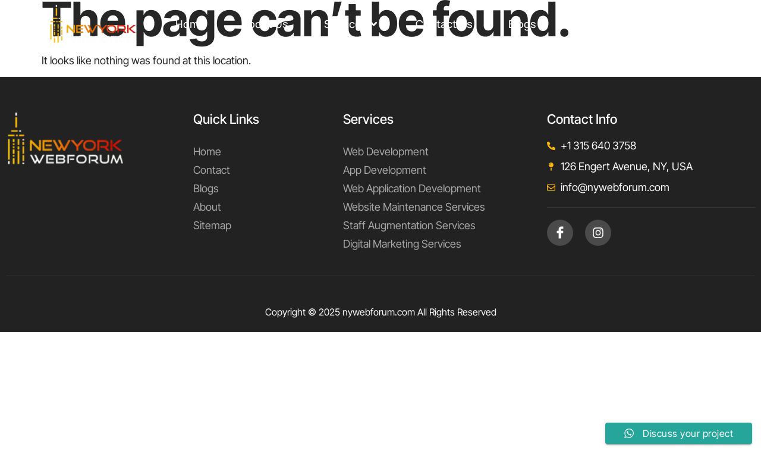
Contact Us (444, 24)
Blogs (522, 24)
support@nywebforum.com (648, 24)
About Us (264, 24)
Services (350, 24)
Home (190, 24)
